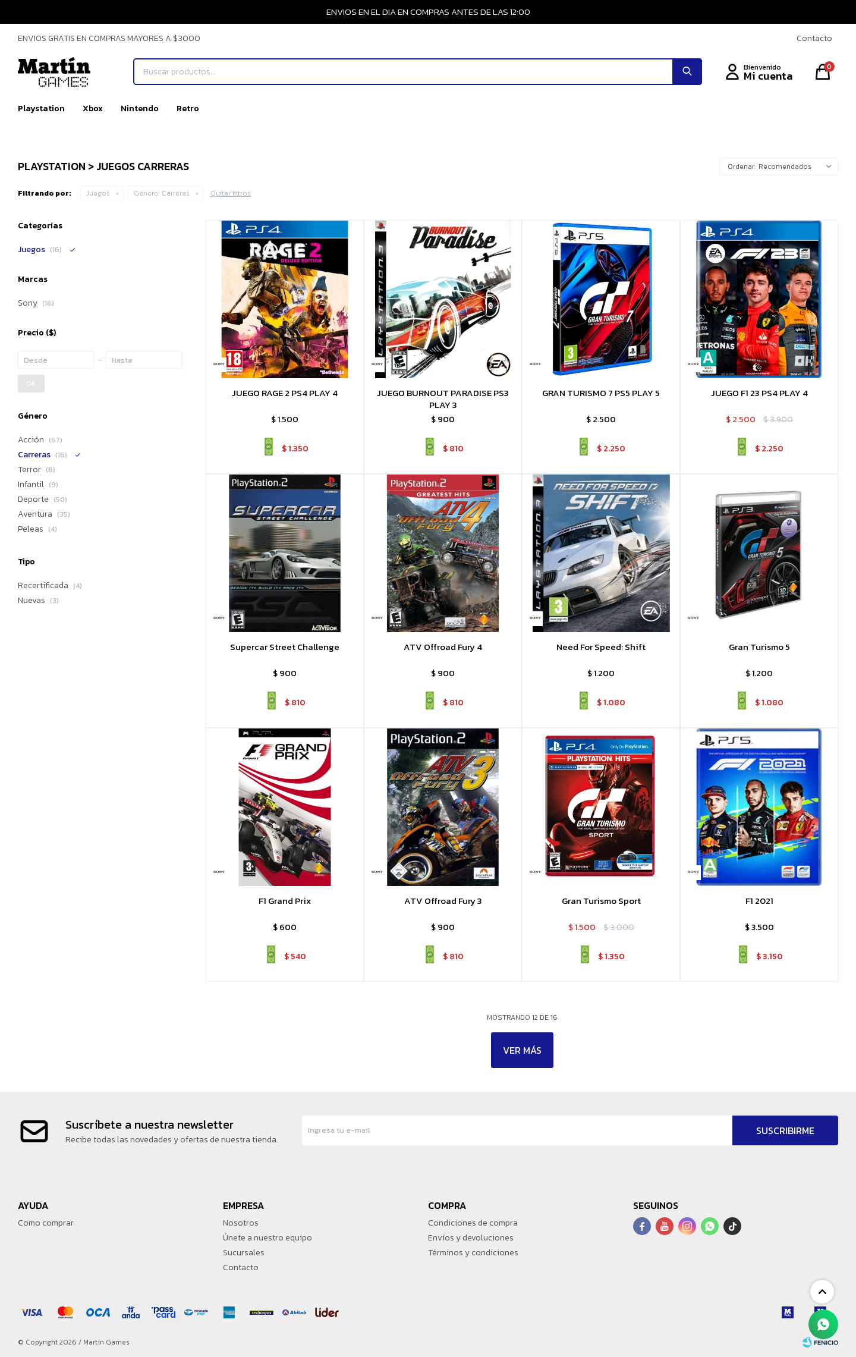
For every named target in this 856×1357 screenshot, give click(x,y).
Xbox (93, 108)
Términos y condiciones (473, 1252)
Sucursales (244, 1252)
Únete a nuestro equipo (267, 1238)
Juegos (98, 193)
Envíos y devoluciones (471, 1238)
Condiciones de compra (473, 1223)
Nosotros (241, 1223)
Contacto (814, 38)
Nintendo (140, 108)
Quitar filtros (230, 193)
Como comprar (46, 1223)
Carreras (162, 193)
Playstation (41, 108)
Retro (188, 108)
